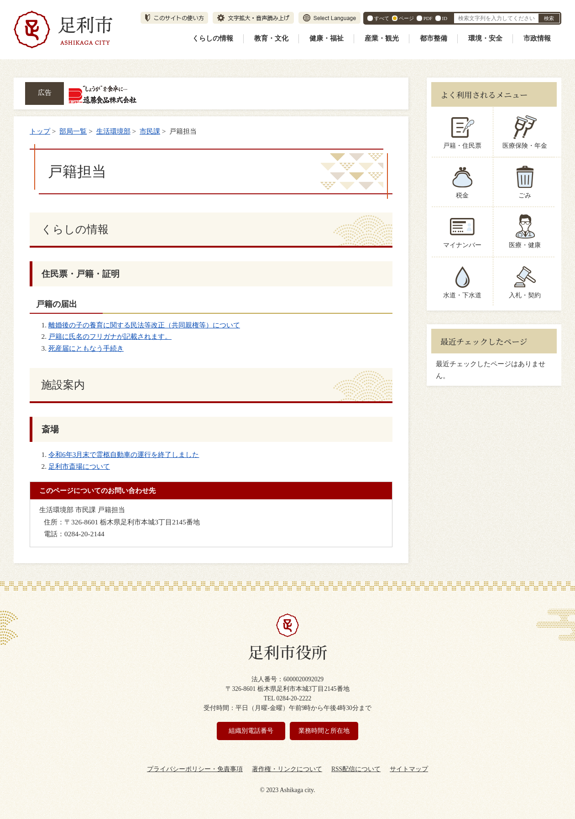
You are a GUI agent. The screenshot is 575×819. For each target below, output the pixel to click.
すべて (381, 18)
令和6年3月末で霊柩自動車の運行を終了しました (123, 454)
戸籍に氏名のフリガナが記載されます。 (110, 336)
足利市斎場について (79, 466)
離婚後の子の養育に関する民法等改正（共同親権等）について (144, 325)
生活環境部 (113, 131)
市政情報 (537, 38)
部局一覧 (73, 131)
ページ (406, 18)
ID (444, 18)
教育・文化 (271, 38)
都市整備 (433, 38)
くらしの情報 (212, 38)
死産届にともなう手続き (86, 348)
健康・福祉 (326, 38)
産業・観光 (382, 38)
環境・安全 (485, 38)
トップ (40, 131)
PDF (428, 18)
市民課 (150, 131)
